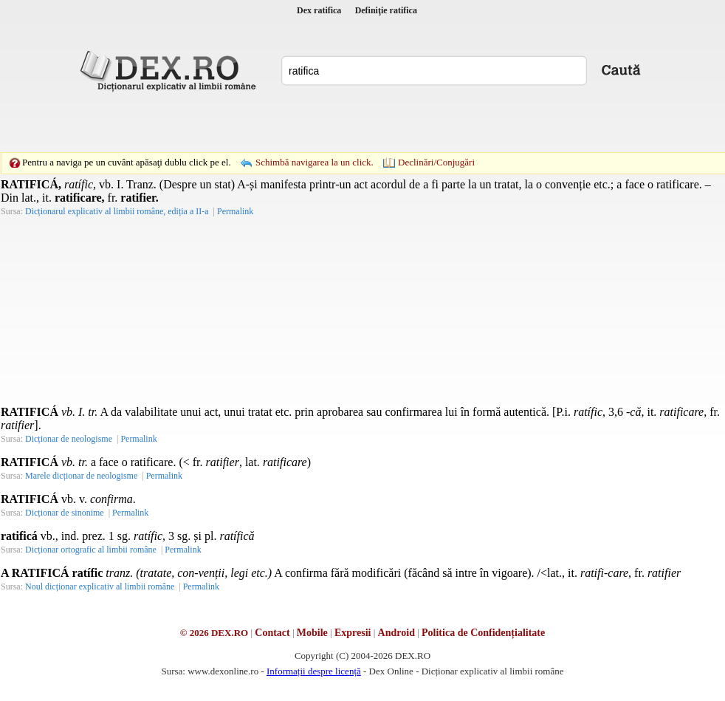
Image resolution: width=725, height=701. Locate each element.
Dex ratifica (319, 10)
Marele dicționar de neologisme (81, 476)
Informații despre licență (314, 671)
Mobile (312, 632)
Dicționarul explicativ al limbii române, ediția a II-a (117, 211)
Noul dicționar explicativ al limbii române (99, 586)
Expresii (352, 632)
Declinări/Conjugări (436, 162)
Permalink (235, 211)
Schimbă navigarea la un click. (314, 162)
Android (396, 632)
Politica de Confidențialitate (483, 632)
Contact (272, 632)
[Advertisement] (260, 121)
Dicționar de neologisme (68, 439)
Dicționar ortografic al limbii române (91, 549)
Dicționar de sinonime (64, 512)
